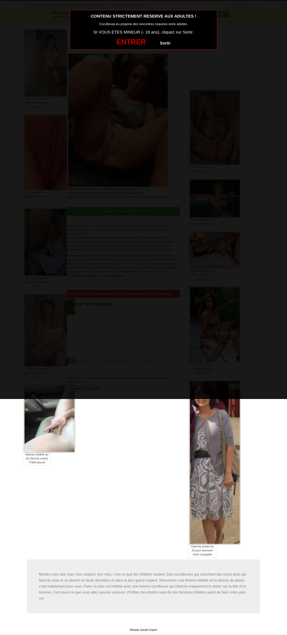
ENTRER (131, 42)
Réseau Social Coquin (143, 629)
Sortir (165, 43)
